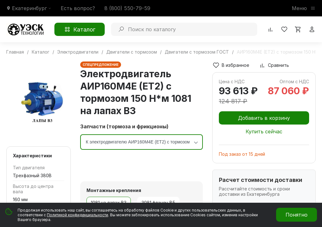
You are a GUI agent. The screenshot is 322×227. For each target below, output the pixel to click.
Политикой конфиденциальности (77, 214)
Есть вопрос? (78, 8)
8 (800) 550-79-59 (127, 8)
